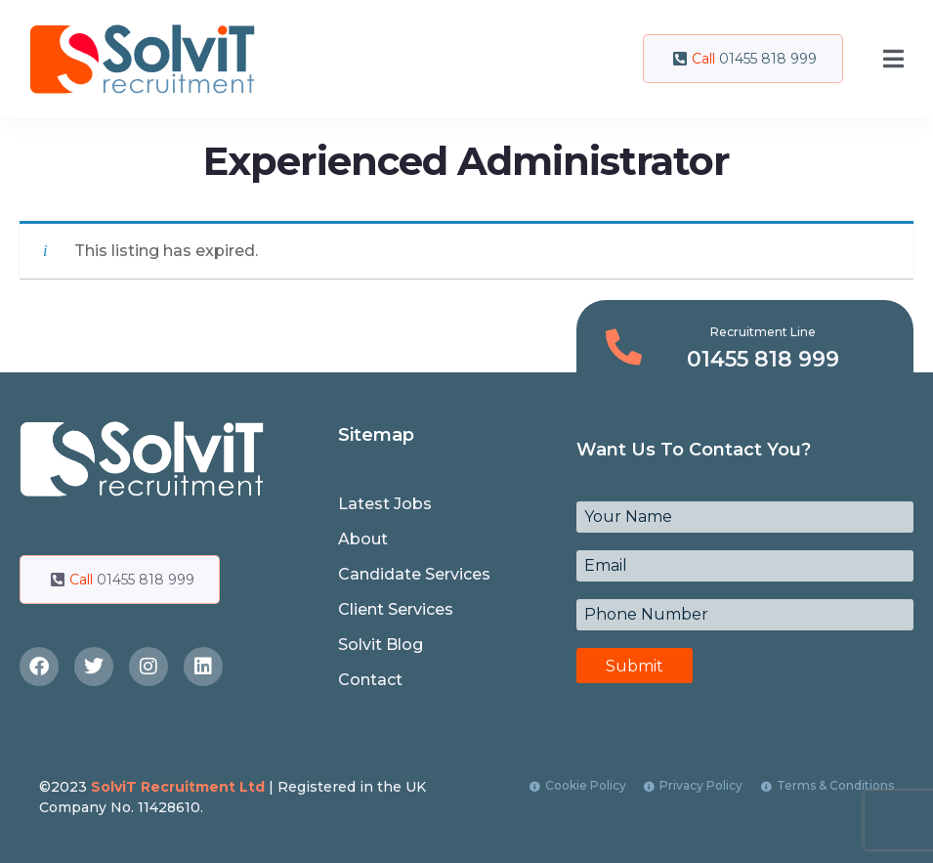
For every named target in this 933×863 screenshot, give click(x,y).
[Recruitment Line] (624, 347)
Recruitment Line (763, 331)
